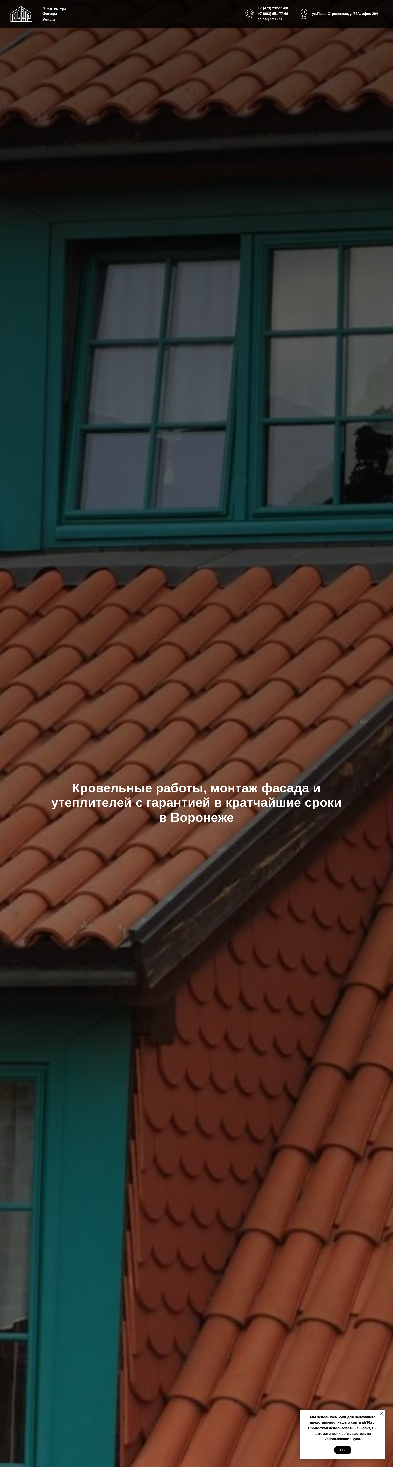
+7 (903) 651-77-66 (273, 14)
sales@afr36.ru (270, 19)
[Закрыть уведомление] (381, 1413)
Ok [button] (342, 1450)
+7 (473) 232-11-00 (273, 8)
